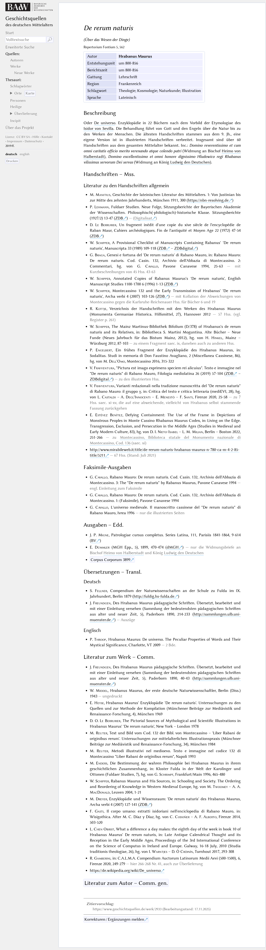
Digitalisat (143, 218)
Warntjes (159, 851)
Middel (102, 690)
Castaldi (109, 397)
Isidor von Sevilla (99, 128)
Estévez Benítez (108, 414)
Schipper (103, 242)
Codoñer (182, 816)
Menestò (167, 397)
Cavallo (151, 266)
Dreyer (101, 798)
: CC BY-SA (17, 137)
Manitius (103, 194)
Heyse (99, 702)
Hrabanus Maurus (135, 56)
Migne (103, 535)
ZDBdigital (183, 248)
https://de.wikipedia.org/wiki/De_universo (125, 870)
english (25, 154)
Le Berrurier (105, 224)
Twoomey (220, 786)
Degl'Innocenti (138, 397)
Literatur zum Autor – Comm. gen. (126, 883)
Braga (100, 255)
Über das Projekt (19, 127)
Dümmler (102, 547)
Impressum (14, 141)
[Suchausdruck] (25, 40)
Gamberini (102, 858)
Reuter (101, 733)
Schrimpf (166, 774)
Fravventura (104, 367)
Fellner (101, 590)
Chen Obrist (104, 829)
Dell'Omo (117, 361)
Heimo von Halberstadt (123, 552)
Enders (101, 763)
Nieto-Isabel (168, 431)
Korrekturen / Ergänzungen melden (114, 919)
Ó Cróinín (184, 851)
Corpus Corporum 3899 (110, 559)
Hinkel (216, 337)
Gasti (99, 811)
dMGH (173, 547)
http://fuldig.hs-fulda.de (154, 596)
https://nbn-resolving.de (208, 200)
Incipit (15, 120)
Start (9, 32)
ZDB (119, 218)
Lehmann (101, 206)
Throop (100, 639)
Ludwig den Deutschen (190, 162)
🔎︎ (49, 39)
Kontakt (47, 137)
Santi (188, 397)
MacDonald (100, 792)
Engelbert (104, 350)
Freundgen (102, 603)
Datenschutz (33, 141)
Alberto (210, 816)
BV (93, 540)
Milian (197, 431)
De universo (104, 122)
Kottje (101, 308)
